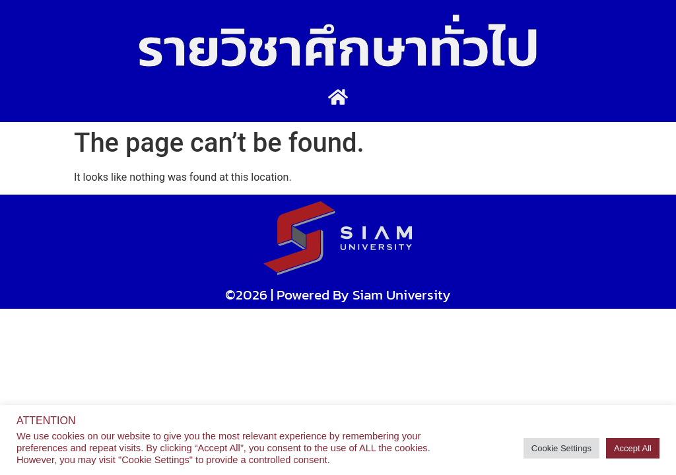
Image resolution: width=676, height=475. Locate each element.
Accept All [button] (633, 448)
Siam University (402, 294)
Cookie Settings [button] (561, 448)
